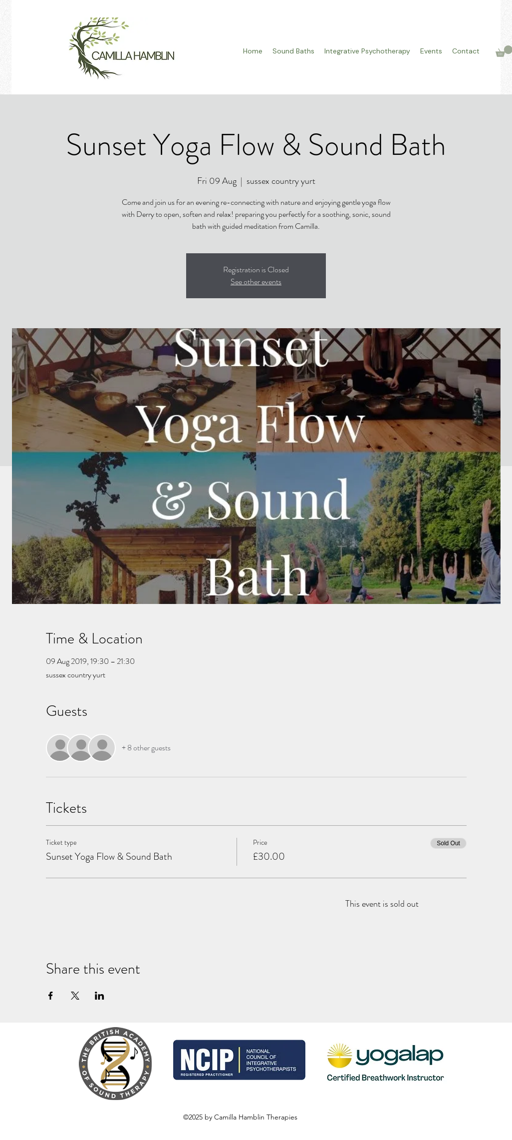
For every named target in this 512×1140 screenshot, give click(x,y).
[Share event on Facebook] (50, 996)
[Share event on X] (75, 996)
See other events (256, 281)
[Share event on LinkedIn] (99, 996)
